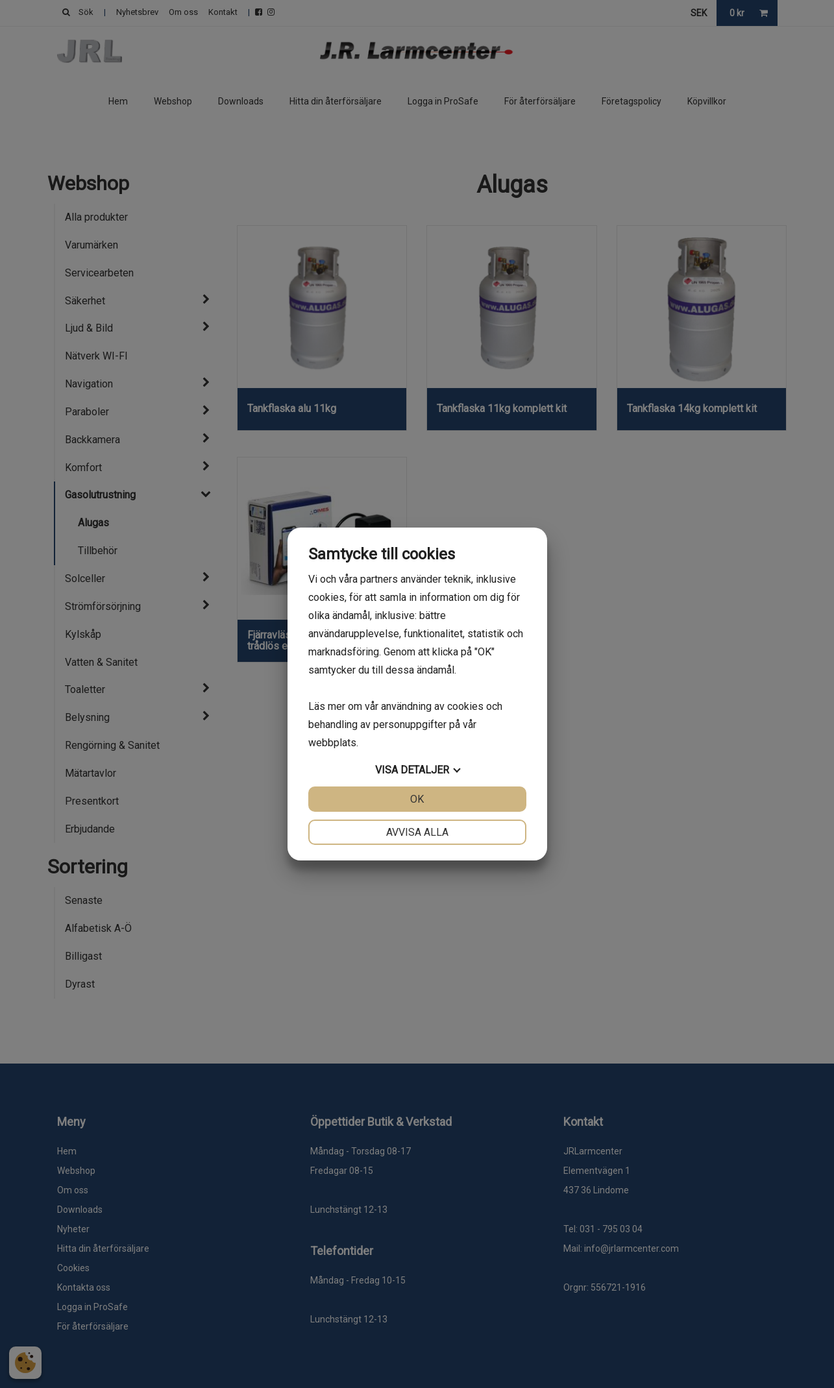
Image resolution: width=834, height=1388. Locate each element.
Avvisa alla (417, 832)
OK (417, 799)
